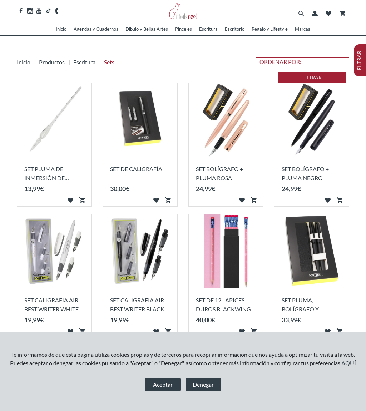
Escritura (208, 29)
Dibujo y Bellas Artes (146, 29)
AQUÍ (348, 363)
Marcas (302, 29)
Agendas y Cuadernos (96, 29)
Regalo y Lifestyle (270, 29)
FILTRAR (312, 77)
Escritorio (234, 29)
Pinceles (183, 29)
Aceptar (163, 384)
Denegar (203, 384)
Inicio (61, 29)
